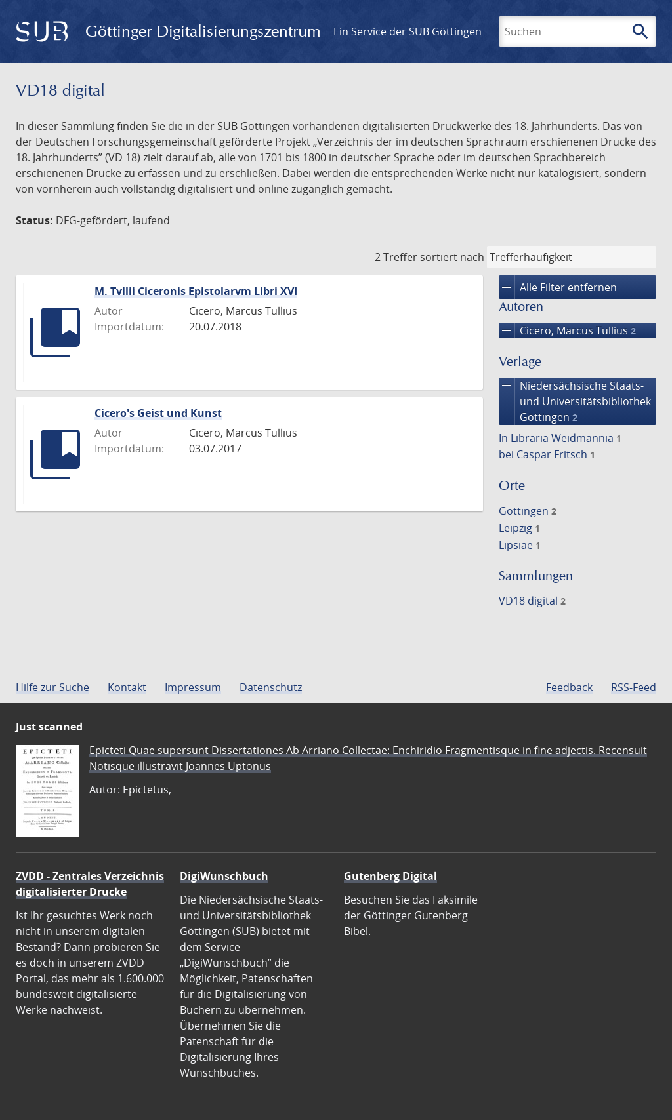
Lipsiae (520, 545)
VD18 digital (532, 600)
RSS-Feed (633, 687)
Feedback (569, 687)
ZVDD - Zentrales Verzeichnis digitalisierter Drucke (90, 884)
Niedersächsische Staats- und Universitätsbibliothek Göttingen (575, 401)
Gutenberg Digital (390, 876)
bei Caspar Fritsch (547, 454)
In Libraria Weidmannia (560, 438)
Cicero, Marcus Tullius (567, 330)
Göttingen (527, 511)
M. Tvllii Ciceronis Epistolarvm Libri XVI (195, 291)
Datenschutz (271, 687)
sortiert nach (452, 257)
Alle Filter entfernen (558, 287)
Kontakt (127, 687)
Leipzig (519, 528)
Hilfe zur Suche (52, 687)
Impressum (193, 687)
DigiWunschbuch (224, 876)
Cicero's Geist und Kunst (158, 413)
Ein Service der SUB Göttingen (407, 31)
